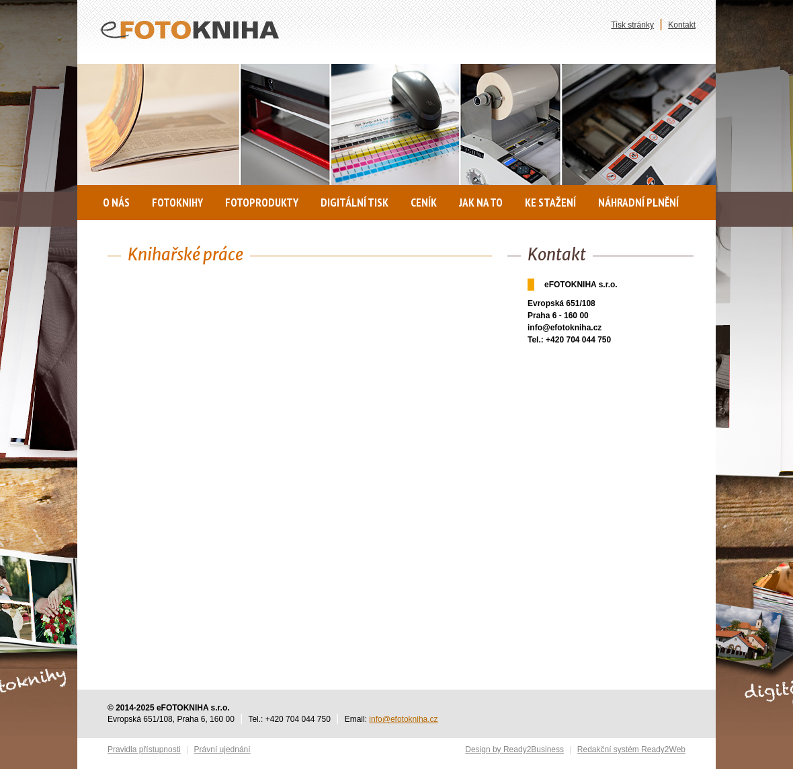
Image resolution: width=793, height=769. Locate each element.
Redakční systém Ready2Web (631, 749)
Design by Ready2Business (514, 749)
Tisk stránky (632, 25)
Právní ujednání (222, 749)
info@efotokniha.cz (403, 719)
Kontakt (682, 25)
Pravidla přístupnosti (144, 749)
